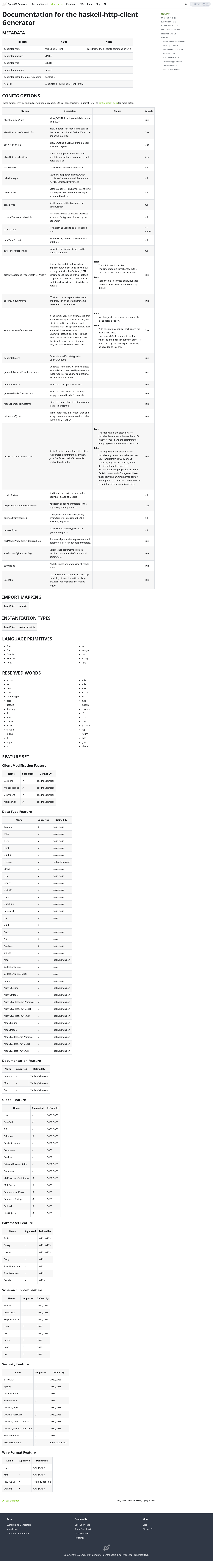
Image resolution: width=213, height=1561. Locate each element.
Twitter (79, 1537)
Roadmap (71, 4)
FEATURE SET (166, 37)
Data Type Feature (170, 45)
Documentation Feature (173, 49)
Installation (12, 1529)
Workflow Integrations (18, 1533)
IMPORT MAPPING (168, 22)
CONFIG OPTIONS (168, 18)
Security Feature (170, 65)
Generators (57, 4)
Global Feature (169, 53)
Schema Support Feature (173, 61)
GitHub (147, 1529)
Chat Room (81, 1533)
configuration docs (108, 102)
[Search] (200, 4)
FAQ (81, 4)
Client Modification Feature (174, 41)
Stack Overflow (83, 1529)
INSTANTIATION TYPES (170, 26)
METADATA (165, 14)
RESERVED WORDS (168, 34)
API (105, 4)
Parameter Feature (171, 57)
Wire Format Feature (171, 69)
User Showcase (82, 1524)
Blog (98, 4)
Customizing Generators (19, 1524)
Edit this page (10, 1500)
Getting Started (40, 4)
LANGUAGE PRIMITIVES (170, 29)
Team (90, 4)
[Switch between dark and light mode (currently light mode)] (186, 4)
